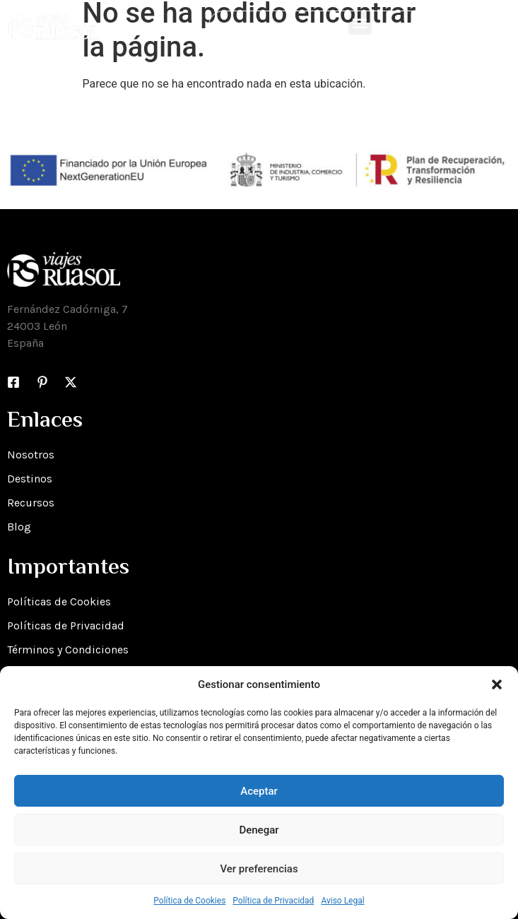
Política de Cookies (189, 901)
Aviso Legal (342, 901)
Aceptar (259, 791)
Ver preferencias (259, 868)
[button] (497, 684)
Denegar (258, 830)
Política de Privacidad (273, 901)
